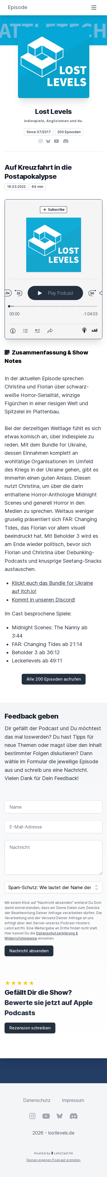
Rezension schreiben (30, 1027)
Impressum (73, 1100)
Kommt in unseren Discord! (43, 600)
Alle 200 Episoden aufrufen (54, 679)
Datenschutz (37, 1100)
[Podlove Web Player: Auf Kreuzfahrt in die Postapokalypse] (53, 269)
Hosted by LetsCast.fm (53, 1153)
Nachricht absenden (29, 950)
